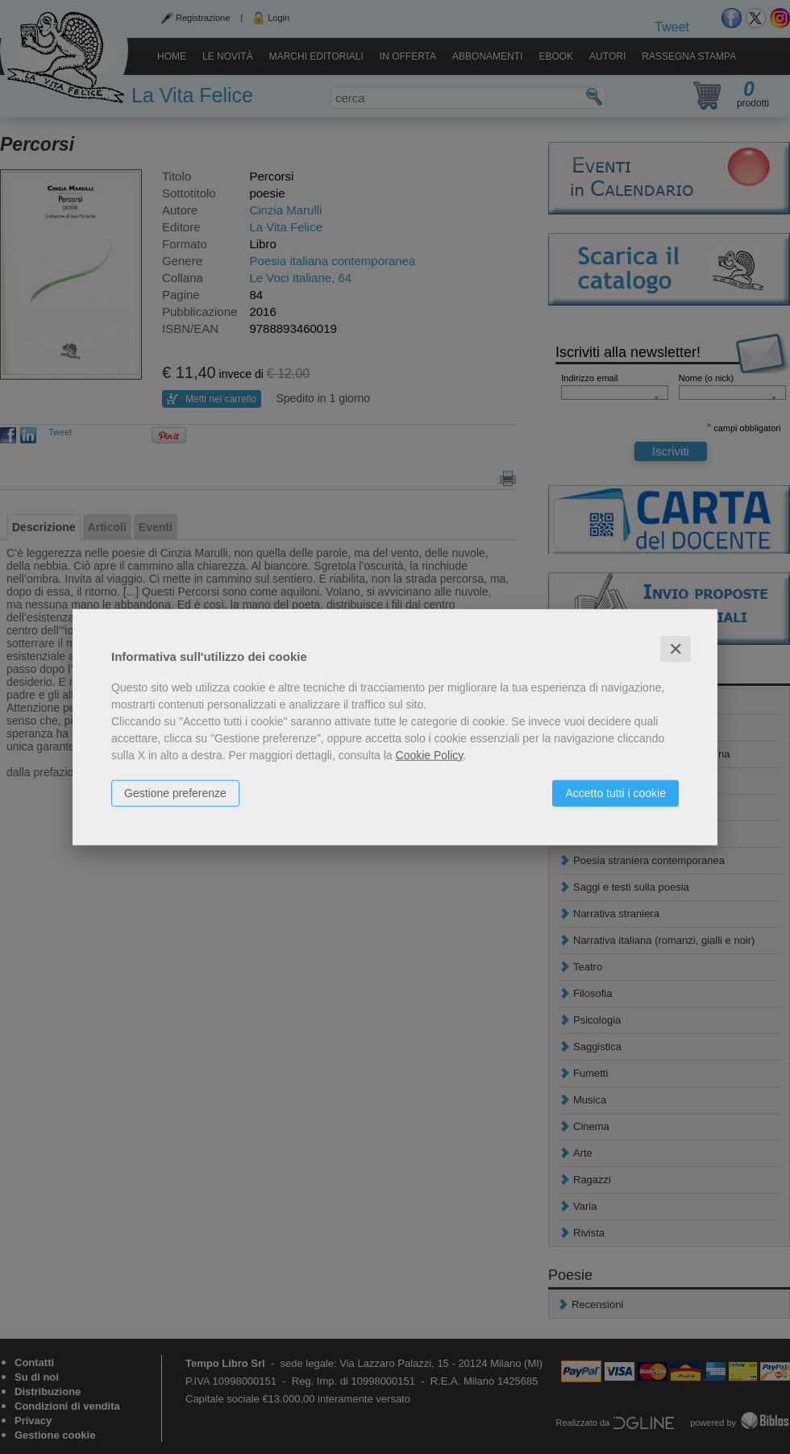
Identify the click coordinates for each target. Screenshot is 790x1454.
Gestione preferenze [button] (175, 792)
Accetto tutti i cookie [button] (615, 792)
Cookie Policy (430, 754)
